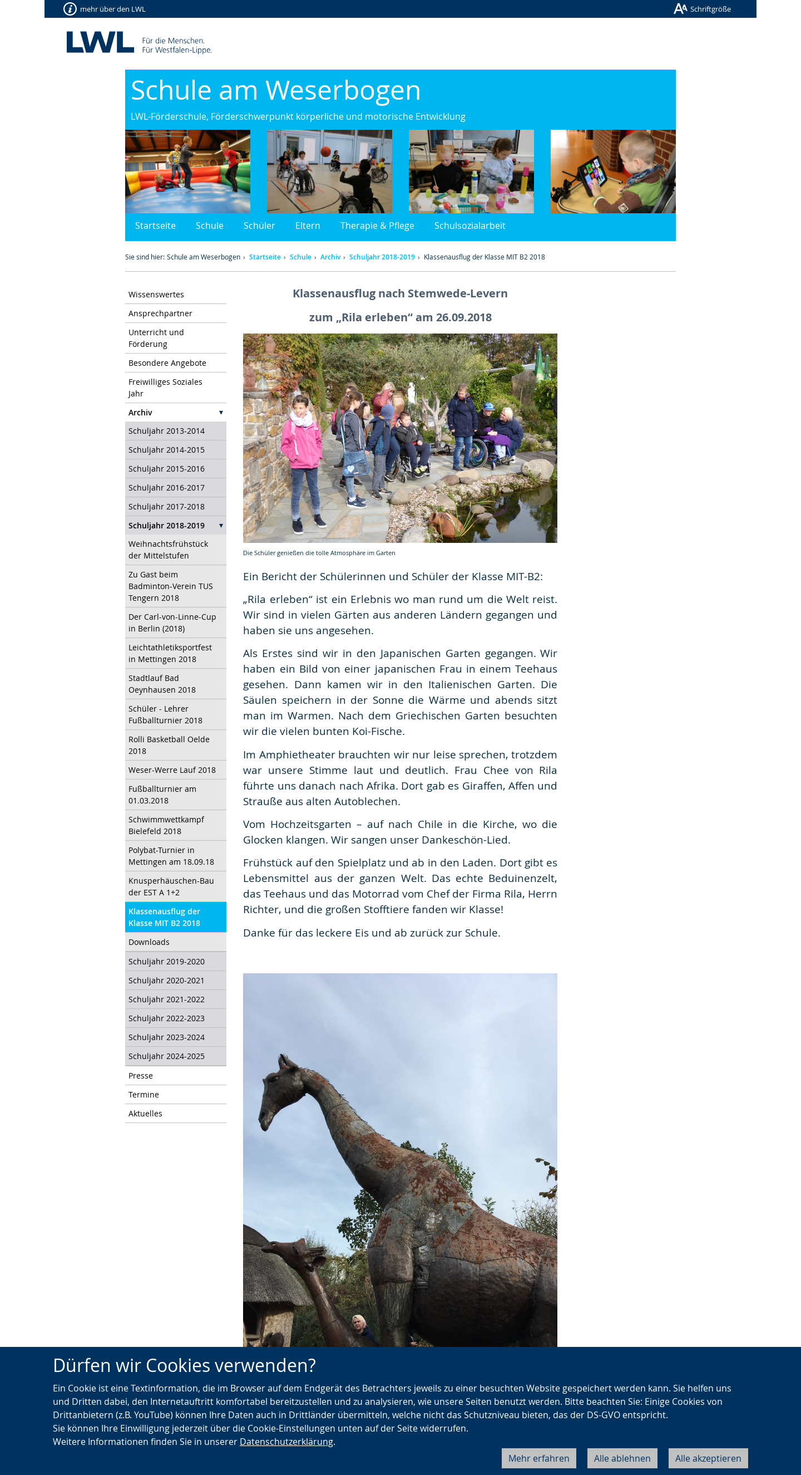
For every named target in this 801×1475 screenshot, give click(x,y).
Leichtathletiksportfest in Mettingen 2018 (170, 653)
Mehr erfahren (539, 1458)
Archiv (330, 257)
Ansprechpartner (160, 313)
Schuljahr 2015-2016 (166, 468)
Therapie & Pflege (377, 225)
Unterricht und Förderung (156, 338)
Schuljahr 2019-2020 (166, 961)
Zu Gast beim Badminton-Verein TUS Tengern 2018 (170, 586)
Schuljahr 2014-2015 (166, 449)
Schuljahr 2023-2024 (166, 1037)
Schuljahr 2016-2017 (166, 487)
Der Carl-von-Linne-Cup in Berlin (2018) (172, 622)
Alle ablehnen (622, 1458)
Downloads (149, 942)
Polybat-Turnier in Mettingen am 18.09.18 (171, 856)
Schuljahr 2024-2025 (166, 1056)
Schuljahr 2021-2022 (166, 999)
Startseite (155, 225)
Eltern (307, 225)
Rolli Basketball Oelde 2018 (169, 745)
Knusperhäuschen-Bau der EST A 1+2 (171, 886)
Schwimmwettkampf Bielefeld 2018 (166, 825)
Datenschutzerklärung (286, 1441)
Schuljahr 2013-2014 (166, 430)
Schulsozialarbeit (470, 225)
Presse (140, 1075)
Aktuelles (145, 1113)
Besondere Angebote (167, 362)
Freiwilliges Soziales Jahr (165, 387)
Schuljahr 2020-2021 (166, 980)
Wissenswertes (156, 294)
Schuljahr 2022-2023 (166, 1018)
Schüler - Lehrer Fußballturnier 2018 (165, 714)
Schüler (259, 225)
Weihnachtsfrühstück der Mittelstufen (168, 549)
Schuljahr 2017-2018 (166, 506)
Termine (143, 1094)
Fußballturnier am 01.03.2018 (162, 794)
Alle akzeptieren (708, 1458)
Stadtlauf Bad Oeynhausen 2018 (162, 684)
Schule (210, 225)
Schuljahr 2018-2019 (382, 257)
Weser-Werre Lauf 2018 (172, 770)
